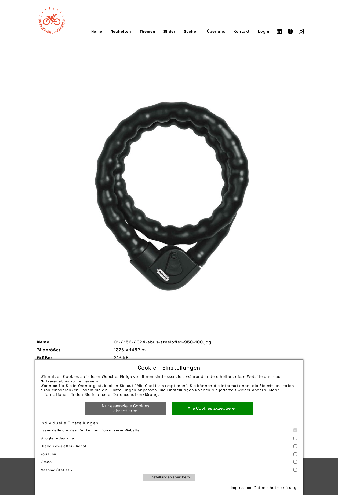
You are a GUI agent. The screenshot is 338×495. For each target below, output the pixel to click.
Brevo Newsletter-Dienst (169, 446)
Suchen (191, 31)
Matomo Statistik (169, 470)
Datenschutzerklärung (135, 394)
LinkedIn (279, 31)
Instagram (301, 31)
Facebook (290, 31)
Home (96, 31)
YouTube (169, 454)
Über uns (216, 31)
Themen (147, 31)
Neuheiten (121, 31)
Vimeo (169, 462)
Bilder (169, 31)
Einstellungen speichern (169, 477)
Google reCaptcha (169, 438)
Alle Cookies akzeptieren (212, 408)
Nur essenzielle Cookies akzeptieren (125, 408)
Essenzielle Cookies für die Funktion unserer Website (169, 430)
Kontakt (242, 31)
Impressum (241, 487)
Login (264, 31)
